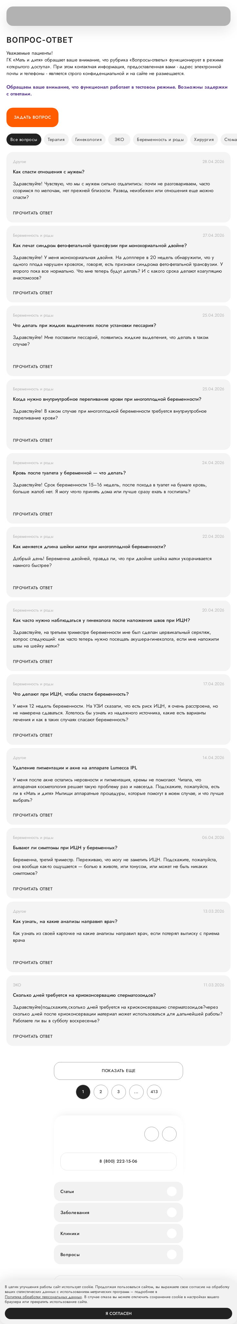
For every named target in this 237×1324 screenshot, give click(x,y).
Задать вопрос (32, 117)
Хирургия (204, 139)
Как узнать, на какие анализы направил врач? (65, 921)
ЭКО (119, 139)
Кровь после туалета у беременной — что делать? (69, 473)
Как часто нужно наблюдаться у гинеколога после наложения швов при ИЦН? (101, 620)
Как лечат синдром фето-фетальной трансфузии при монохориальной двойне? (100, 245)
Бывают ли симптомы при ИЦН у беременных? (65, 847)
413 (154, 1092)
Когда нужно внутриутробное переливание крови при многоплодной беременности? (107, 399)
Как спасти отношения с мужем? (49, 171)
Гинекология (88, 139)
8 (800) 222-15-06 (118, 1161)
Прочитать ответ (33, 213)
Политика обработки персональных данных (43, 1297)
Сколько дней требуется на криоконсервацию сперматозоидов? (84, 995)
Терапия (56, 139)
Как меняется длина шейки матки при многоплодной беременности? (89, 546)
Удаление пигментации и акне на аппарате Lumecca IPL (75, 768)
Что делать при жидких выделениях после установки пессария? (84, 325)
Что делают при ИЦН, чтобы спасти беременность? (71, 694)
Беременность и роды (160, 139)
